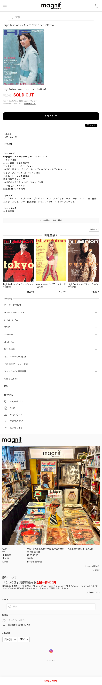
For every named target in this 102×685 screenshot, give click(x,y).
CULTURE (8, 334)
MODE (7, 327)
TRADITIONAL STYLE (14, 312)
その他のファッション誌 (16, 364)
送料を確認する (30, 104)
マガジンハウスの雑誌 (15, 356)
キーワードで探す (12, 305)
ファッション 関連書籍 (15, 371)
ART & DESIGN (11, 379)
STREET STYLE (11, 320)
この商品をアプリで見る (51, 220)
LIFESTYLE (9, 342)
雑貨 (6, 386)
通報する (94, 229)
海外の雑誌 (9, 349)
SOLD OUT (51, 116)
